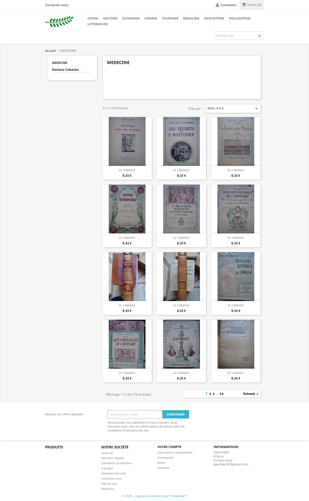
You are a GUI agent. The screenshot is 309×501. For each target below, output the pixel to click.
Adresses (163, 468)
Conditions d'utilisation (116, 463)
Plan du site (109, 483)
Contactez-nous (57, 5)
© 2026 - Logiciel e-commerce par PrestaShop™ (154, 496)
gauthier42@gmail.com (231, 464)
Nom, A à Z (233, 108)
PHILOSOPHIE (239, 18)
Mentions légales (112, 458)
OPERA (92, 18)
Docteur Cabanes (65, 70)
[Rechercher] (239, 36)
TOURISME (170, 18)
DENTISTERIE (214, 18)
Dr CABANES (127, 170)
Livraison (107, 453)
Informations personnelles (175, 452)
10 (221, 394)
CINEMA (150, 18)
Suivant (251, 394)
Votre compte (169, 447)
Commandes (165, 457)
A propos (107, 468)
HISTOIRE (110, 18)
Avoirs (161, 463)
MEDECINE (191, 18)
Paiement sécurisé (113, 473)
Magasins (107, 489)
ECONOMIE (131, 18)
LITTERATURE (97, 24)
